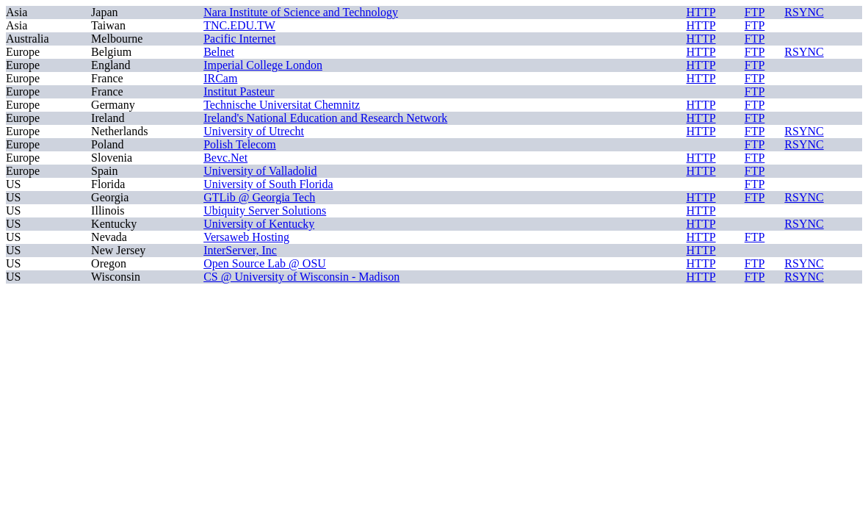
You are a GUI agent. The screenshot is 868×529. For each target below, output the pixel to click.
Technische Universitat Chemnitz (281, 104)
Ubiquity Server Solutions (264, 210)
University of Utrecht (253, 131)
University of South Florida (268, 184)
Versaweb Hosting (246, 237)
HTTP (701, 12)
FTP (755, 12)
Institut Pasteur (238, 91)
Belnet (218, 52)
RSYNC (803, 12)
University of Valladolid (260, 171)
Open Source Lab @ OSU (264, 263)
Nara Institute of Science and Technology (300, 12)
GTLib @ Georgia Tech (259, 197)
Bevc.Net (225, 157)
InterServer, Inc (240, 250)
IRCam (220, 78)
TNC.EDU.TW (239, 25)
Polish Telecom (239, 144)
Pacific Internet (239, 38)
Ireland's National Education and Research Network (325, 118)
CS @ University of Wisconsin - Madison (301, 276)
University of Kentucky (258, 223)
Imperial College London (262, 65)
